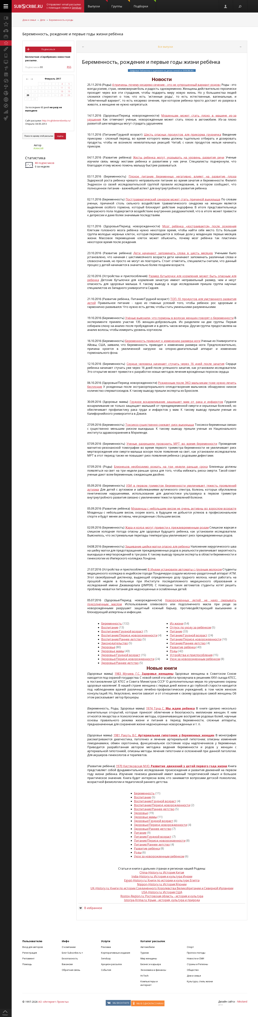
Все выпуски (165, 46)
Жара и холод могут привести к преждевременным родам (167, 527)
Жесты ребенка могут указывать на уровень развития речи (178, 157)
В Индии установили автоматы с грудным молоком (185, 569)
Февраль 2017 (53, 78)
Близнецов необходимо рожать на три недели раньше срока (161, 467)
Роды (173, 651)
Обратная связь (71, 970)
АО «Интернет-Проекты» (53, 1001)
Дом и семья (29, 19)
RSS (69, 67)
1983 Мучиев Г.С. (143, 674)
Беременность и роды (61, 19)
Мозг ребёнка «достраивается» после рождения (199, 226)
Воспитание (109, 627)
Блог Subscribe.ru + (72, 952)
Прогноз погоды (196, 952)
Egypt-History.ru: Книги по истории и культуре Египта (161, 880)
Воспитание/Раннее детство (121, 639)
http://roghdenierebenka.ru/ (56, 120)
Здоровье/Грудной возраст (120, 655)
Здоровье (108, 647)
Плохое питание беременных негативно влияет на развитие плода (182, 176)
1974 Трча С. (170, 708)
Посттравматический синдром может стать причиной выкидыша (173, 199)
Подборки (145, 4)
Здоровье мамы (112, 651)
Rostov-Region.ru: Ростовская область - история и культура (161, 896)
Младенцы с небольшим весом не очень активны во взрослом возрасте (183, 508)
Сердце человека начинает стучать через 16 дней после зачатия (175, 364)
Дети (42, 19)
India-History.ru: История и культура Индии (162, 876)
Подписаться (48, 49)
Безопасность (70, 958)
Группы (120, 4)
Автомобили (147, 947)
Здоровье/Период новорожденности (127, 659)
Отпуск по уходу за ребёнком (190, 627)
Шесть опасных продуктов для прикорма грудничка (182, 134)
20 (28, 95)
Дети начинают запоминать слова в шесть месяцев (173, 253)
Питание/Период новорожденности (195, 639)
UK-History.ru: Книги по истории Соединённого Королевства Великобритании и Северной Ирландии (161, 888)
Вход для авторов (32, 947)
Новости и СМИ (195, 958)
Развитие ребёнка (183, 647)
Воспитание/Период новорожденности (129, 635)
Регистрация (29, 952)
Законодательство (114, 643)
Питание (176, 631)
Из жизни (176, 623)
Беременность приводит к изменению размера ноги (162, 341)
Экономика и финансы (153, 970)
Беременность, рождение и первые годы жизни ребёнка (72, 34)
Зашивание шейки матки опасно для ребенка (157, 546)
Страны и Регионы (197, 964)
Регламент (28, 958)
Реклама (106, 947)
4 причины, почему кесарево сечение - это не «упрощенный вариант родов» (166, 85)
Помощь (27, 964)
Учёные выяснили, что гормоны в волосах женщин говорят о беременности (179, 318)
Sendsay (106, 958)
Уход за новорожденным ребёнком (195, 659)
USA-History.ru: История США (162, 892)
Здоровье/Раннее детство (120, 663)
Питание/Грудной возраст (188, 635)
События (106, 970)
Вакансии (67, 964)
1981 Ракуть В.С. (163, 735)
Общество (193, 970)
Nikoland (242, 1001)
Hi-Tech (144, 975)
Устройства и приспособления (191, 655)
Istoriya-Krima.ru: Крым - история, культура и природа (162, 900)
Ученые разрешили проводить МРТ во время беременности (171, 444)
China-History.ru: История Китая (162, 872)
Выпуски (98, 4)
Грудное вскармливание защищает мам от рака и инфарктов (176, 402)
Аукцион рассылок (111, 964)
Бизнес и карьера (150, 964)
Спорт (190, 947)
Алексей (38, 148)
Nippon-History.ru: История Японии (162, 884)
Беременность (111, 623)
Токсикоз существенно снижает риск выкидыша (159, 425)
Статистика (35, 157)
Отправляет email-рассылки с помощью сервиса (64, 6)
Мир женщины (148, 958)
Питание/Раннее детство (188, 643)
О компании (69, 947)
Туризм (144, 952)
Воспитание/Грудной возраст (122, 631)
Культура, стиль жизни (200, 981)
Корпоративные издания (115, 952)
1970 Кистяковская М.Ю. (171, 766)
